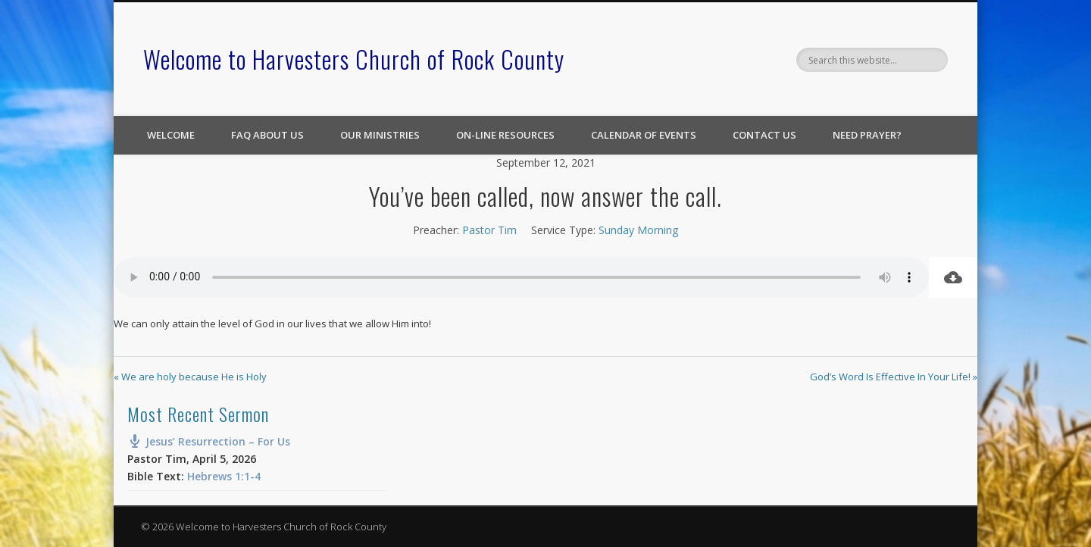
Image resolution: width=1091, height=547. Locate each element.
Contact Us (764, 135)
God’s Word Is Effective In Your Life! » (893, 376)
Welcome (171, 135)
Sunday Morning (638, 230)
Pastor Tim (489, 230)
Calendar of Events (643, 135)
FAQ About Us (267, 135)
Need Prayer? (867, 135)
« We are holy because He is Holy (190, 376)
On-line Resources (505, 135)
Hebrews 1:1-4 (224, 476)
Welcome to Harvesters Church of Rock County (353, 59)
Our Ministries (380, 135)
